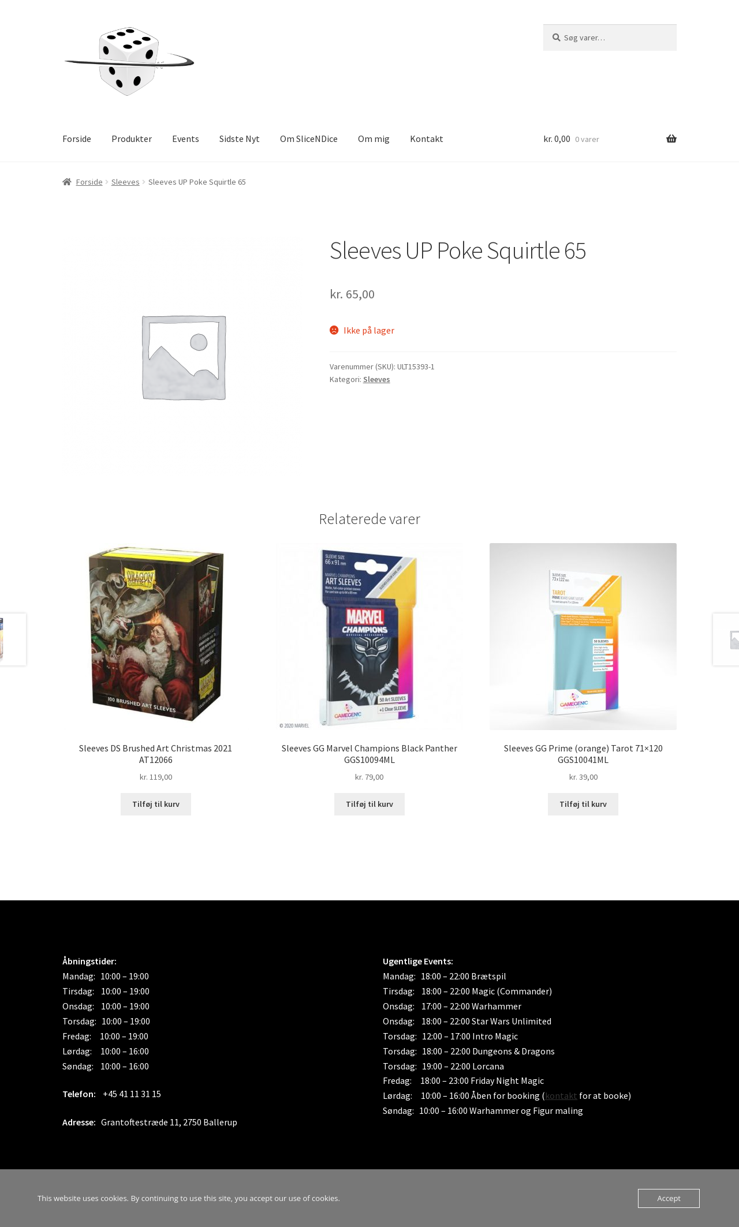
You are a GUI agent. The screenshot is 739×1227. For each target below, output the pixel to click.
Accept (669, 1198)
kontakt (561, 1095)
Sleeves (125, 182)
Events (185, 138)
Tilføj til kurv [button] (156, 804)
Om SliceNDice (309, 138)
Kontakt (426, 138)
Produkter (131, 138)
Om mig (374, 138)
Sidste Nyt (239, 138)
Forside (76, 138)
